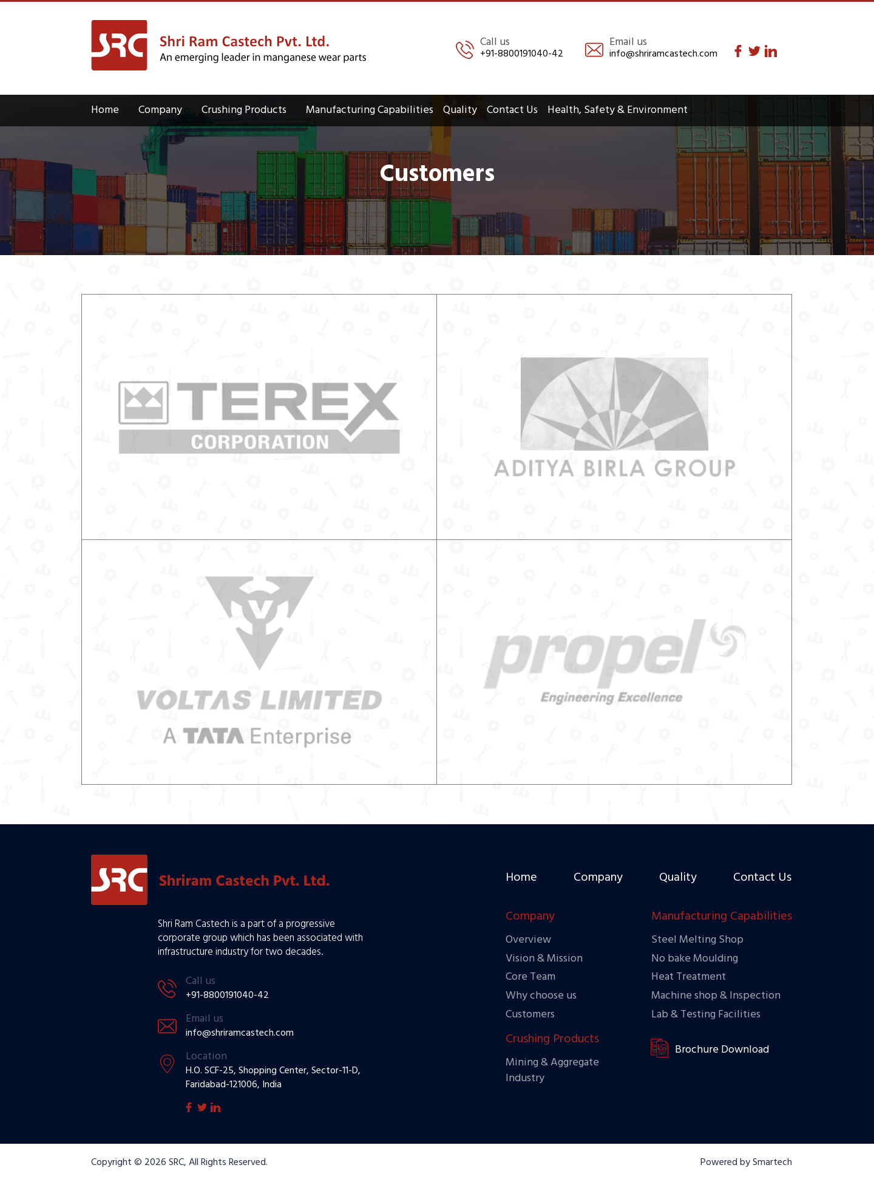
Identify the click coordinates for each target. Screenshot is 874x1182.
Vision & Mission (544, 959)
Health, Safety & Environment (617, 110)
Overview (528, 940)
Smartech (772, 1162)
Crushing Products (244, 110)
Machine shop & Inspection (716, 996)
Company (160, 110)
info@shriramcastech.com (663, 54)
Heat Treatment (688, 977)
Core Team (530, 977)
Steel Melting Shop (697, 940)
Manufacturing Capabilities (369, 110)
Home (105, 110)
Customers (530, 1014)
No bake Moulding (694, 959)
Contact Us (512, 110)
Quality (460, 110)
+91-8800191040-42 (521, 54)
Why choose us (541, 996)
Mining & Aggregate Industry (552, 1070)
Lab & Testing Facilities (706, 1014)
